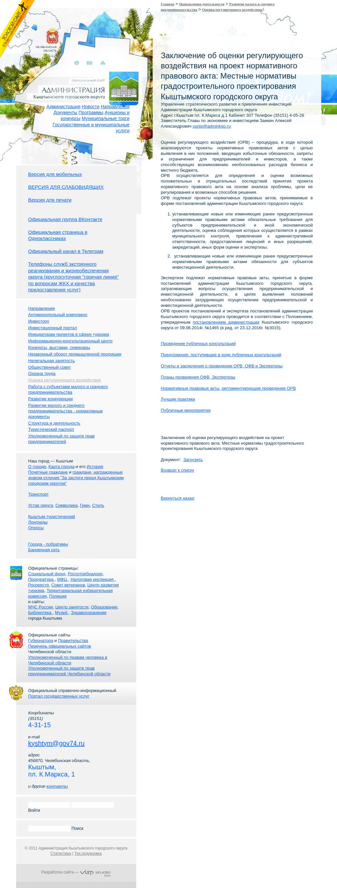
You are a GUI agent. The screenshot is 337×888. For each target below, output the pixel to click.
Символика (66, 505)
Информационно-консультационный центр (70, 340)
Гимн (85, 505)
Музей (61, 612)
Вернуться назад (177, 498)
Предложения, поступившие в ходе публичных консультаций (221, 354)
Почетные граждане (48, 472)
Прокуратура (41, 579)
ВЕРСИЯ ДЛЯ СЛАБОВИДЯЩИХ (66, 187)
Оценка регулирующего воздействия (232, 10)
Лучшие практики (178, 399)
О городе (37, 466)
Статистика (60, 853)
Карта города (61, 466)
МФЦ (62, 579)
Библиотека (40, 612)
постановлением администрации (226, 322)
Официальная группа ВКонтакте (65, 219)
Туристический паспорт (51, 429)
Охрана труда (42, 373)
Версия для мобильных (55, 174)
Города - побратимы (48, 544)
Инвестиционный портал (52, 327)
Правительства (73, 640)
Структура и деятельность (54, 423)
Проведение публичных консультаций (198, 343)
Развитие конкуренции (50, 398)
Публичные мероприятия (186, 410)
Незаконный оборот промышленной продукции (74, 354)
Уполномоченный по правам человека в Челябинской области (67, 660)
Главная (167, 4)
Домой (72, 55)
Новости (90, 106)
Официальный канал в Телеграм (66, 251)
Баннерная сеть (44, 549)
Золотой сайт (17, 29)
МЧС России (40, 606)
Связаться (85, 55)
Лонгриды (38, 522)
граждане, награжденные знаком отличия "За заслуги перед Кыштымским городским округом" (76, 478)
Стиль (98, 505)
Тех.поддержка (88, 853)
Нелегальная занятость (51, 360)
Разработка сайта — (76, 872)
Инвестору (38, 321)
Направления (115, 106)
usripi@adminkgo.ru (212, 126)
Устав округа (40, 505)
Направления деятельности (201, 4)
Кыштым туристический (51, 516)
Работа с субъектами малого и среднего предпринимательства (68, 389)
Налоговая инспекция (92, 579)
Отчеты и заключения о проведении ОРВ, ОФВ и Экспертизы (222, 365)
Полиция (57, 596)
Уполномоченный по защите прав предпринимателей (61, 438)
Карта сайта (97, 55)
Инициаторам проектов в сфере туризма (68, 334)
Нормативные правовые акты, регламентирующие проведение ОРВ (228, 388)
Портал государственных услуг (59, 696)
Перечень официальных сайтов (59, 646)
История (95, 466)
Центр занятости (72, 606)
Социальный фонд (46, 573)
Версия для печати (50, 200)
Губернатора (40, 640)
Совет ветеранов (68, 584)
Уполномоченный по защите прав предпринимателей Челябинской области (69, 671)
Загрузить (193, 459)
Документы (65, 112)
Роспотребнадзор (85, 573)
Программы (91, 112)
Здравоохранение (89, 612)
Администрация (63, 106)
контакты (57, 786)
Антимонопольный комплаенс (58, 314)
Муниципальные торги (105, 118)
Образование (104, 606)
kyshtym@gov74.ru (56, 743)
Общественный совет (49, 367)
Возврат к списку (177, 470)
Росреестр (38, 584)
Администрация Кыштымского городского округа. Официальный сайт (79, 80)
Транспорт (38, 494)
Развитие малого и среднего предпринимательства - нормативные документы (65, 411)
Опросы (36, 527)
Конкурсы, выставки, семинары (59, 347)
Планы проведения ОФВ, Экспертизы (198, 377)
